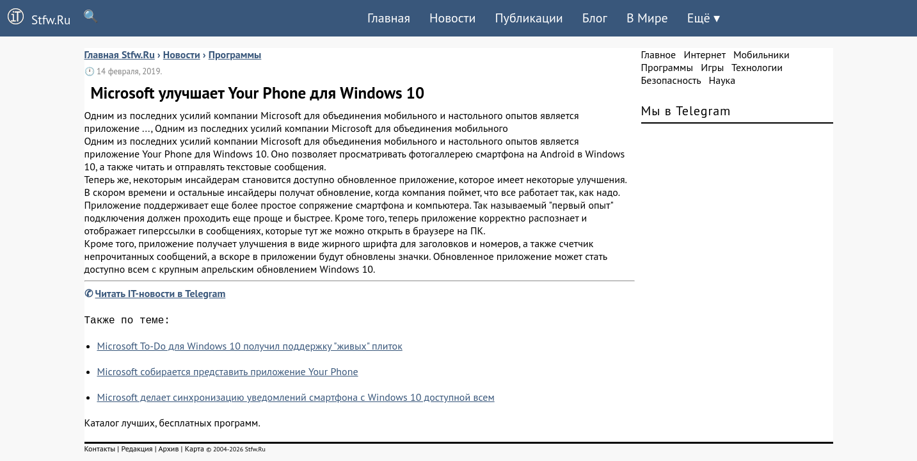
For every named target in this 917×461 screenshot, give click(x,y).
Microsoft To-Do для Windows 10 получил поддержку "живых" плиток (250, 348)
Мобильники (761, 54)
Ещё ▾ (703, 18)
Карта (194, 451)
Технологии (757, 67)
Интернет (705, 54)
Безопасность (671, 80)
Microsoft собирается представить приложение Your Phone (227, 374)
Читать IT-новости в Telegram (160, 293)
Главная (388, 18)
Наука (721, 80)
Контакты (100, 451)
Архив (168, 451)
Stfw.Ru (35, 18)
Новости (452, 18)
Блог (594, 18)
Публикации (528, 18)
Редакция (136, 451)
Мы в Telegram (686, 110)
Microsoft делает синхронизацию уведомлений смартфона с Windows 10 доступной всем (296, 399)
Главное (658, 54)
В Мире (647, 18)
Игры (712, 67)
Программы (667, 67)
